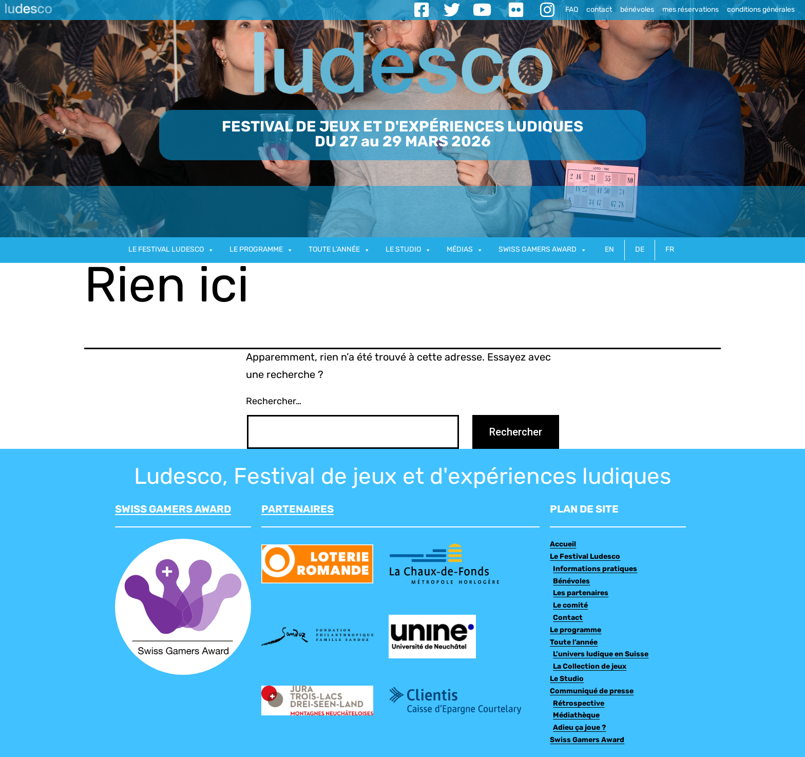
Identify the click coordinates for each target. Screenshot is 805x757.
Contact (568, 618)
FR (669, 250)
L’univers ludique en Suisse (600, 654)
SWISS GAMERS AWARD (173, 510)
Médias (465, 250)
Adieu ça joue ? (579, 728)
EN (609, 250)
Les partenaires (580, 593)
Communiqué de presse (592, 691)
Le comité (570, 606)
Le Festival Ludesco (171, 250)
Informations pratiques (595, 569)
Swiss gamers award (543, 250)
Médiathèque (576, 716)
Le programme (261, 250)
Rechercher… (273, 402)
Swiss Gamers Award (587, 740)
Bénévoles (571, 581)
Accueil (563, 544)
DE (639, 250)
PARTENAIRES (297, 510)
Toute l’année (339, 250)
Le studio (408, 250)
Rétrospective (578, 704)
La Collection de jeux (589, 667)
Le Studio (567, 679)
